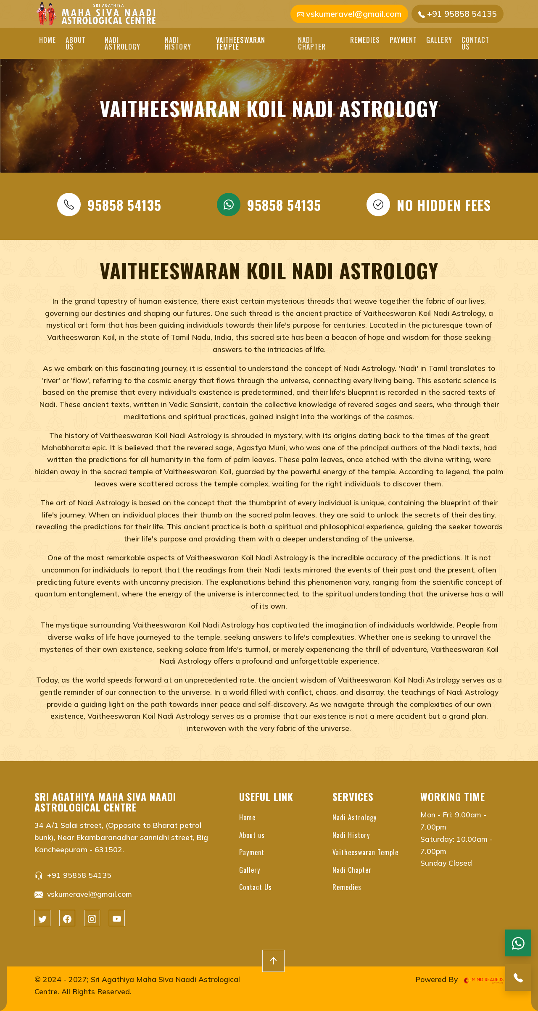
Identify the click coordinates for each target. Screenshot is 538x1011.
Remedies (365, 40)
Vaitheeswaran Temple (240, 43)
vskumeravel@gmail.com (349, 13)
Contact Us (475, 43)
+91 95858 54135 (457, 13)
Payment (403, 40)
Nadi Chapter (312, 43)
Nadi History (178, 43)
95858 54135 (109, 204)
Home (47, 40)
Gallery (439, 40)
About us (76, 43)
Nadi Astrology (122, 43)
